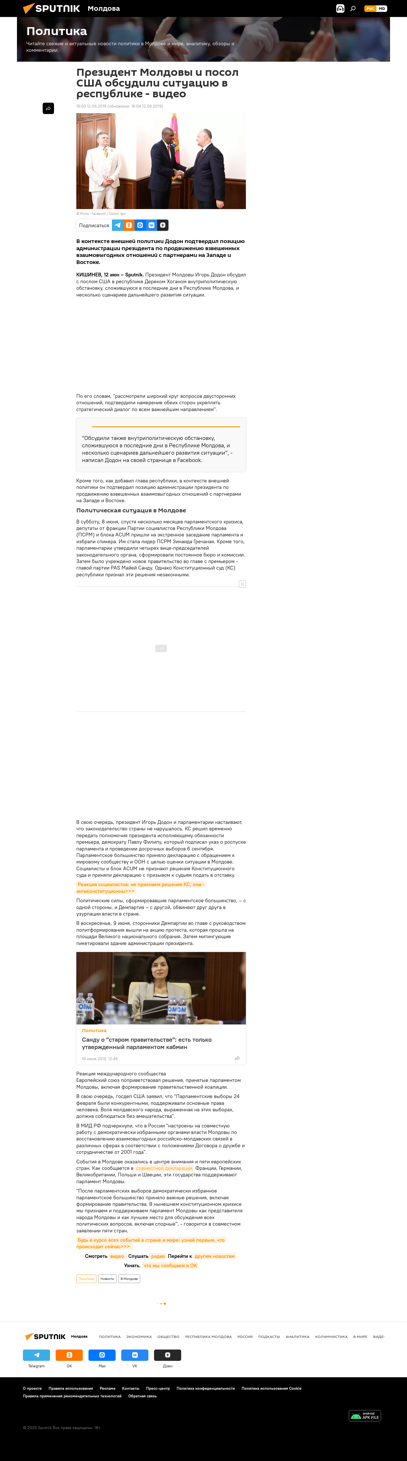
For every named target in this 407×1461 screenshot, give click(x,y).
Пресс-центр (158, 1388)
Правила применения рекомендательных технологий (72, 1395)
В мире (360, 1336)
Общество (168, 1336)
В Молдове (129, 1279)
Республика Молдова (208, 1336)
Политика (94, 1030)
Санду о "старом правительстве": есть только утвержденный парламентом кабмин (147, 1043)
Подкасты (269, 1336)
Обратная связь (142, 1395)
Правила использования (71, 1388)
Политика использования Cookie (272, 1388)
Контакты (130, 1388)
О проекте (32, 1388)
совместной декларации (164, 1168)
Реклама (107, 1388)
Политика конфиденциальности (206, 1388)
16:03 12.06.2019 (91, 106)
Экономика (139, 1336)
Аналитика (297, 1336)
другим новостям (214, 1256)
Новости (107, 1279)
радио (157, 1256)
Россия (245, 1336)
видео (117, 1256)
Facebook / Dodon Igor (109, 213)
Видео (380, 1336)
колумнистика (331, 1336)
